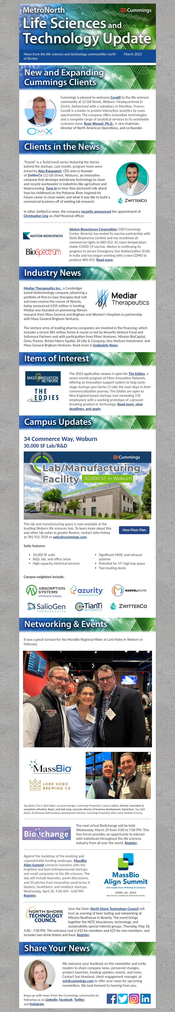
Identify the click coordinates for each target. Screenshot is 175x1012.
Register (131, 843)
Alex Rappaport (50, 171)
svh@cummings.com (78, 981)
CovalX (116, 97)
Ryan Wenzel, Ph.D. (98, 123)
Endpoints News (105, 345)
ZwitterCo (35, 175)
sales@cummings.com (70, 537)
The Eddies (137, 373)
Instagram (37, 1004)
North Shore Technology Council (114, 909)
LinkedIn (52, 1000)
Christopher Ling (36, 216)
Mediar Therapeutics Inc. (42, 288)
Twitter (79, 1000)
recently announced (96, 211)
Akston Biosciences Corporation (93, 229)
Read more (104, 260)
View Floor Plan (134, 530)
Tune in (51, 188)
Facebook (65, 1000)
